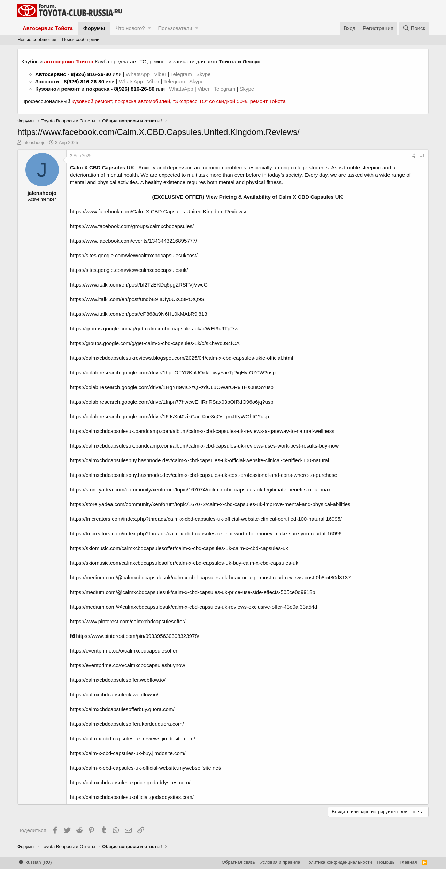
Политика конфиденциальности (338, 862)
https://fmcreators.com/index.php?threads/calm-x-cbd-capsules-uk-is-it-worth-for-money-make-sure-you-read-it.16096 (205, 533)
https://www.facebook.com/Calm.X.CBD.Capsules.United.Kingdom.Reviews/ (158, 211)
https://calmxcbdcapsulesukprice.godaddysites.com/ (130, 782)
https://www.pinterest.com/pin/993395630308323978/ (134, 636)
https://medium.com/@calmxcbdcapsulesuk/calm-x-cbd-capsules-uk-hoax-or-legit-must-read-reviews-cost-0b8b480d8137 (210, 577)
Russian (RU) (35, 862)
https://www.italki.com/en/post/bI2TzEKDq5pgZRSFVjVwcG (139, 285)
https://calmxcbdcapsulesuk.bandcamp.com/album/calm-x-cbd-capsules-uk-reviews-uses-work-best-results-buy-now (204, 446)
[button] (149, 28)
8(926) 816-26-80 (91, 74)
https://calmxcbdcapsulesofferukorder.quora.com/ (127, 724)
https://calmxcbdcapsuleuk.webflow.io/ (114, 695)
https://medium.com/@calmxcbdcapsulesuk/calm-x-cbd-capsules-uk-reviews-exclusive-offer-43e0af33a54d (193, 607)
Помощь (385, 862)
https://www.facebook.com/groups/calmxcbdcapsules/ (132, 226)
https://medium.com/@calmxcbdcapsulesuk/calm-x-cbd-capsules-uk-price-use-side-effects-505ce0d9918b (192, 592)
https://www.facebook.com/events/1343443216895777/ (133, 241)
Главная (408, 862)
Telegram (181, 74)
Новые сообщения (36, 39)
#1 (422, 155)
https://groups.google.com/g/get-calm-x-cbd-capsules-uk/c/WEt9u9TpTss (154, 328)
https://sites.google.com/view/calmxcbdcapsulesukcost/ (134, 255)
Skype (204, 74)
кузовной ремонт (92, 101)
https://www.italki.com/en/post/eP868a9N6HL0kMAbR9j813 (138, 314)
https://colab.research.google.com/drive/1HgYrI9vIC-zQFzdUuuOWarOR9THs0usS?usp (172, 387)
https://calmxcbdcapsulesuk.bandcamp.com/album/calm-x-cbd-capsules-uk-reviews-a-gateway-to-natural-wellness (202, 431)
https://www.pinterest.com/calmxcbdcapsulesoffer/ (128, 621)
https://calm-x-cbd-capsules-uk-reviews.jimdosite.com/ (132, 738)
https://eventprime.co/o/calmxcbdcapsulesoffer (123, 651)
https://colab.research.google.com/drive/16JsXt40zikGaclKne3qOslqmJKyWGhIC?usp (169, 416)
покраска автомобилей (142, 101)
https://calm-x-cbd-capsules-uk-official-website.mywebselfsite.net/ (145, 768)
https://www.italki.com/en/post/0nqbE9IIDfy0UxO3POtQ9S (137, 299)
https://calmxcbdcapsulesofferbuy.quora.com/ (122, 709)
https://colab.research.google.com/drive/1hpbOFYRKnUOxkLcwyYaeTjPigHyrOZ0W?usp (173, 372)
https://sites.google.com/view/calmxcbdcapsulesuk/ (129, 270)
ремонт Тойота (268, 101)
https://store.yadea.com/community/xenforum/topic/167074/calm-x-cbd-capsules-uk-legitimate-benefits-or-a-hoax (200, 490)
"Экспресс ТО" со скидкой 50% (210, 101)
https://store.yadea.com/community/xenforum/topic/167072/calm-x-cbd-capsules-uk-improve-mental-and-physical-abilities (210, 504)
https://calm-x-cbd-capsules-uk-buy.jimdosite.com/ (128, 753)
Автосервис (50, 74)
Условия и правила (280, 862)
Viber (160, 74)
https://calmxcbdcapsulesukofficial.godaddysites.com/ (132, 797)
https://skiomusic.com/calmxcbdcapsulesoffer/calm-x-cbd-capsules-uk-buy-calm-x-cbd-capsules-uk (184, 563)
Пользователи (175, 28)
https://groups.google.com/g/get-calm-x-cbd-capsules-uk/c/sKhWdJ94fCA (155, 343)
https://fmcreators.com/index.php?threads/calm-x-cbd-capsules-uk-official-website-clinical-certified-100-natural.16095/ (206, 519)
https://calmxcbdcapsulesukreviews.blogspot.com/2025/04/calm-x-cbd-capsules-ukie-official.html (181, 358)
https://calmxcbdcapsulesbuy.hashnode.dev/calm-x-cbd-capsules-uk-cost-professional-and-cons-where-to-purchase (203, 475)
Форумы (94, 28)
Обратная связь (238, 862)
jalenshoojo (34, 142)
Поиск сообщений (81, 39)
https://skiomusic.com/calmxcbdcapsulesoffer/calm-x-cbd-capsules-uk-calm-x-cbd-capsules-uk (179, 548)
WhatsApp (138, 74)
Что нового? (130, 28)
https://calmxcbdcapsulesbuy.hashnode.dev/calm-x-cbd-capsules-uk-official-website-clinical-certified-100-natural (199, 460)
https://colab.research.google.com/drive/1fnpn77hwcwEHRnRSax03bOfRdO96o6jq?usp (172, 402)
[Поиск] (414, 28)
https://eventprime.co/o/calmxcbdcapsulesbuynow (127, 665)
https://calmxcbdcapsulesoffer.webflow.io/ (118, 680)
